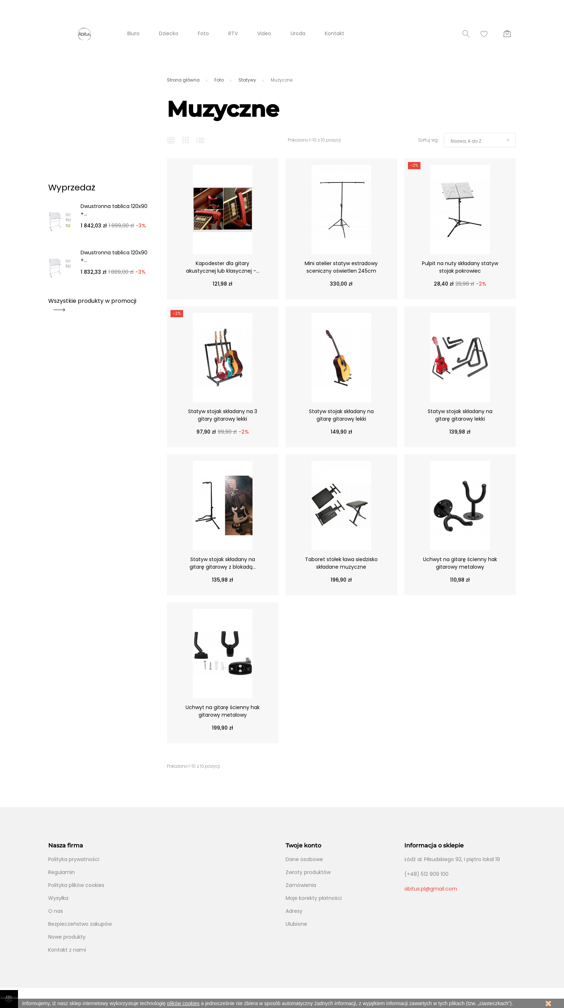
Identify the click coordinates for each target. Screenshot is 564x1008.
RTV (233, 33)
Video (264, 33)
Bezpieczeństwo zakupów (80, 924)
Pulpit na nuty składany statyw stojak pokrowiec (460, 267)
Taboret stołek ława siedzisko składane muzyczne (341, 563)
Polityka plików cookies (76, 885)
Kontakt (334, 33)
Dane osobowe (304, 859)
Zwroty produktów (308, 872)
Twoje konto (303, 845)
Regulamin (61, 872)
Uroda (298, 33)
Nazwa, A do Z (466, 141)
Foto (203, 33)
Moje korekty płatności (314, 898)
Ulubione (296, 924)
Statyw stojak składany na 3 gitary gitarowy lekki (222, 415)
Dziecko (168, 33)
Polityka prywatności (73, 859)
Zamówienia (301, 885)
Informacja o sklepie (434, 845)
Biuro (133, 33)
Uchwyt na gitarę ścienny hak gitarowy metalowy (460, 563)
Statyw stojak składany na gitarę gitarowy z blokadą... (223, 563)
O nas (55, 911)
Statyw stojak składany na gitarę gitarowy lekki (341, 415)
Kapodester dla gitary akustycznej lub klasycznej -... (222, 267)
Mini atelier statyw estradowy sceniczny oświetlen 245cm (341, 267)
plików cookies (183, 1003)
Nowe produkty (67, 936)
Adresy (294, 911)
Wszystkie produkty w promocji (92, 303)
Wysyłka (58, 898)
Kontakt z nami (67, 949)
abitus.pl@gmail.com (430, 888)
